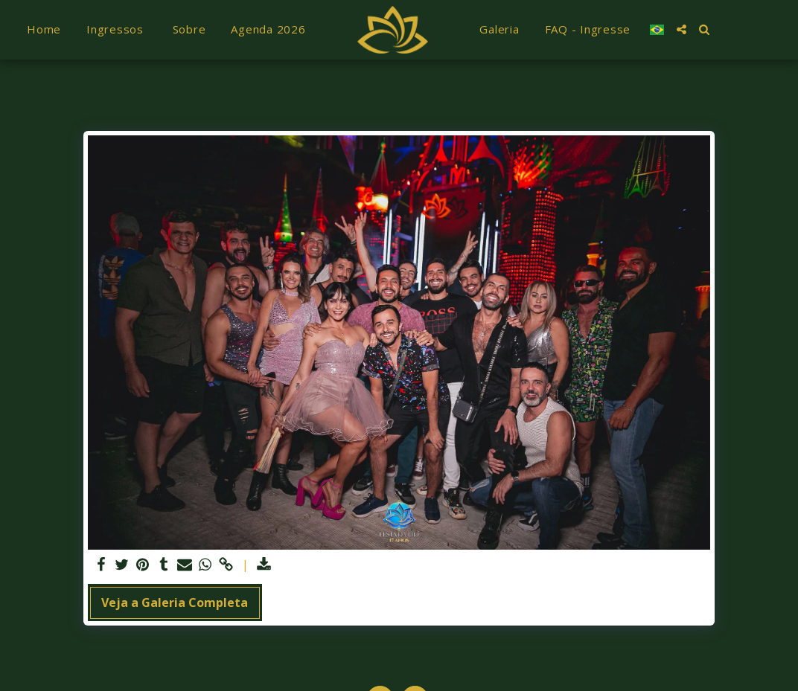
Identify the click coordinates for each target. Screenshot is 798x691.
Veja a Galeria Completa (174, 602)
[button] (681, 29)
